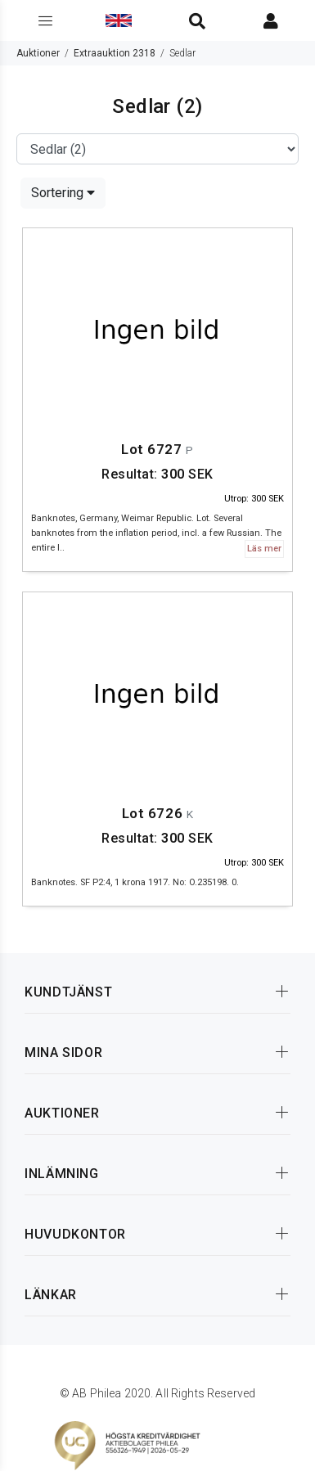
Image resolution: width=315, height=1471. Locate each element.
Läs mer (264, 548)
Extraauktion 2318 (114, 53)
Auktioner (38, 53)
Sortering (63, 192)
